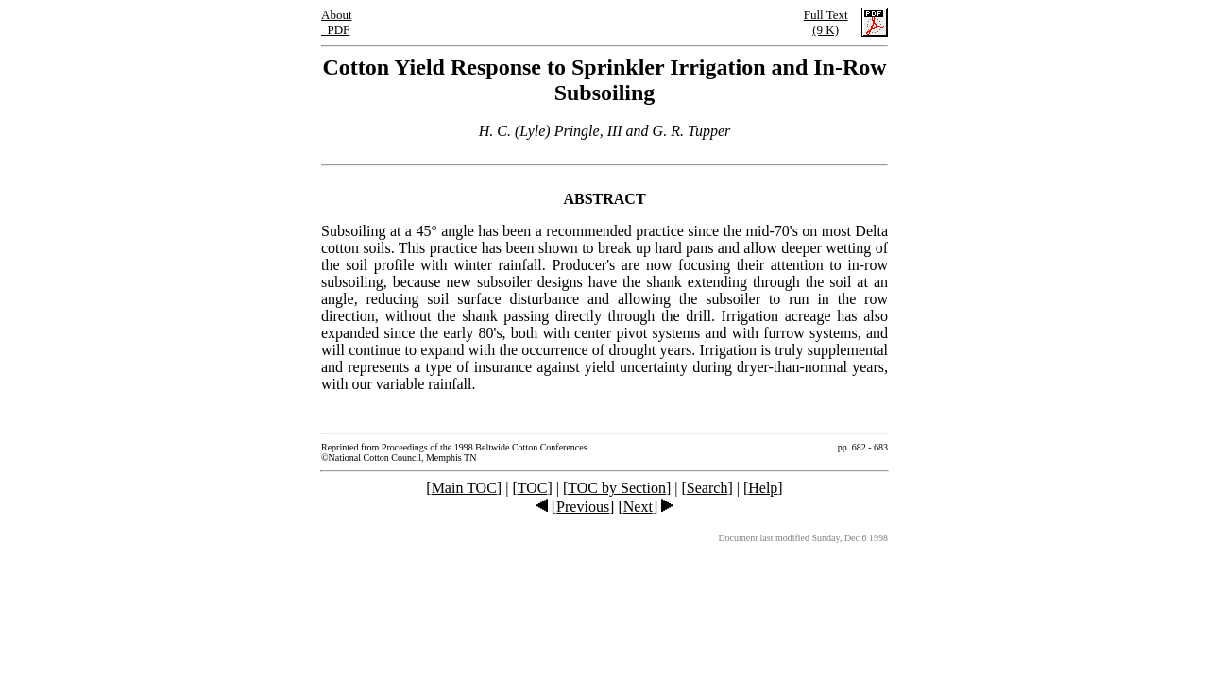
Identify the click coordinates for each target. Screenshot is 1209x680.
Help (762, 488)
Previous (582, 507)
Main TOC (464, 488)
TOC (533, 488)
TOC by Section (617, 488)
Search (707, 488)
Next (638, 507)
